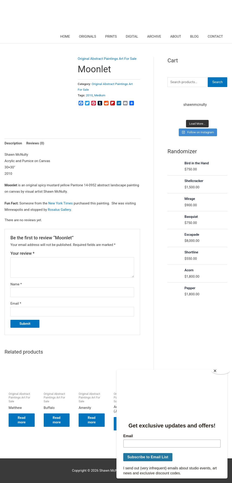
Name (16, 284)
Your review (22, 253)
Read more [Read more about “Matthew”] (22, 420)
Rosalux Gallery (59, 210)
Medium (99, 95)
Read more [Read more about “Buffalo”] (57, 420)
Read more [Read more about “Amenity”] (92, 420)
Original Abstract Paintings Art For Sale (107, 59)
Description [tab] (13, 143)
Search (217, 82)
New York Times (60, 203)
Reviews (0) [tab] (35, 143)
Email (15, 303)
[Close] (221, 370)
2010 (89, 95)
